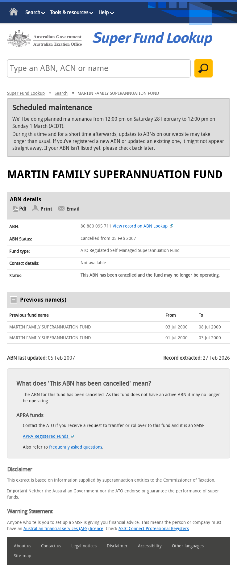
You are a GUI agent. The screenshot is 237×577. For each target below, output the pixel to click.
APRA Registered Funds (48, 436)
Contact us (51, 546)
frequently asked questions (75, 447)
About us (22, 546)
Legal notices (84, 546)
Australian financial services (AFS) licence (63, 528)
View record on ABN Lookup (143, 226)
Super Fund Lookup (26, 93)
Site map (22, 555)
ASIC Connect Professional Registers (153, 528)
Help (103, 12)
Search (32, 12)
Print (46, 209)
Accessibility (150, 546)
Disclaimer (117, 546)
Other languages (188, 546)
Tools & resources (69, 12)
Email (73, 209)
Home (14, 13)
